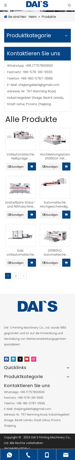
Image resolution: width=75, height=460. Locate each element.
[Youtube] (26, 359)
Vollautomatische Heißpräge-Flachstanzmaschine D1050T (20, 156)
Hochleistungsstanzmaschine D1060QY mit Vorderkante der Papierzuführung (55, 156)
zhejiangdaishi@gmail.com (38, 85)
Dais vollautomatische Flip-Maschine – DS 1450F (20, 253)
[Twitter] (20, 359)
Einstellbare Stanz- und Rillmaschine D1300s (20, 205)
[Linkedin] (13, 359)
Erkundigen (14, 166)
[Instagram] (33, 359)
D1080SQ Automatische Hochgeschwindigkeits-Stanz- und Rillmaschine (55, 253)
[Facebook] (6, 359)
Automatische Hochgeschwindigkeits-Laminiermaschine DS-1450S (55, 205)
